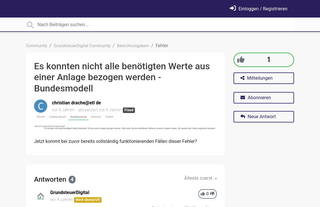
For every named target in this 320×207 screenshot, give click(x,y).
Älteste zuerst (199, 178)
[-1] (212, 194)
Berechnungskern (133, 45)
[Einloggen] (258, 9)
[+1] (240, 59)
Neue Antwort (258, 116)
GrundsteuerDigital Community (82, 45)
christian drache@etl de (76, 103)
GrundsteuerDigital (69, 192)
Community (36, 45)
